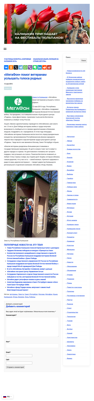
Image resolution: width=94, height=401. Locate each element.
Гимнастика (71, 183)
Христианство (72, 337)
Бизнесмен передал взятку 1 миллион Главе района (76, 125)
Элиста (21, 294)
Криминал (70, 241)
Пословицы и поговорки (76, 296)
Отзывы (70, 275)
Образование (72, 266)
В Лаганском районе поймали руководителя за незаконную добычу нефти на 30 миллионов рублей (75, 80)
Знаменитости (72, 199)
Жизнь (69, 191)
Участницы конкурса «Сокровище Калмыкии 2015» (17, 60)
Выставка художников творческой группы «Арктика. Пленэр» (74, 118)
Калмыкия (8, 297)
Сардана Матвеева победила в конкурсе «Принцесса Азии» (30, 250)
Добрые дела (72, 187)
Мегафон (48, 294)
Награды (70, 254)
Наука (69, 258)
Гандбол (70, 178)
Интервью (70, 208)
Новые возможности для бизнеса (75, 72)
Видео (69, 166)
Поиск (68, 57)
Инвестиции (71, 203)
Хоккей (69, 333)
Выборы (70, 174)
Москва (41, 294)
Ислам (69, 212)
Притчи (69, 300)
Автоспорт (71, 136)
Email (8, 352)
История (70, 216)
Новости (8, 88)
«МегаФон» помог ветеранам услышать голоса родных (25, 76)
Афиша (69, 141)
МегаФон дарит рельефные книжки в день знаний (26, 279)
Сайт (7, 360)
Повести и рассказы (74, 287)
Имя (8, 342)
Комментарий (11, 315)
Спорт (69, 308)
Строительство (72, 312)
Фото (69, 325)
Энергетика (71, 354)
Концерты (70, 237)
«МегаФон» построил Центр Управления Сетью (25, 271)
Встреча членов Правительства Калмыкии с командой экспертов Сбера (76, 109)
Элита (69, 350)
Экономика (71, 346)
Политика (70, 291)
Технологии (71, 316)
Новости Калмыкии (39, 97)
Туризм (69, 321)
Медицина (71, 249)
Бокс (68, 153)
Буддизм (70, 162)
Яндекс (69, 358)
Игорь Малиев (18, 297)
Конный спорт (72, 233)
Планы (69, 283)
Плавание (70, 279)
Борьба (69, 157)
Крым (55, 294)
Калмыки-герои (72, 224)
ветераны (14, 294)
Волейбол (70, 170)
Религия (70, 304)
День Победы (30, 297)
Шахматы (70, 342)
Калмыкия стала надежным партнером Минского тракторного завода (74, 91)
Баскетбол (71, 145)
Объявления (71, 270)
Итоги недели (72, 220)
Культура (70, 245)
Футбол (69, 329)
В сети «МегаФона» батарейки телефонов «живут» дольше (29, 269)
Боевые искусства (73, 149)
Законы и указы (72, 195)
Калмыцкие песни (73, 229)
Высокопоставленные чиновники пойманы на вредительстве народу (74, 101)
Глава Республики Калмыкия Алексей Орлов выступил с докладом (33, 248)
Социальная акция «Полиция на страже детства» (45, 60)
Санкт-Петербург (31, 294)
